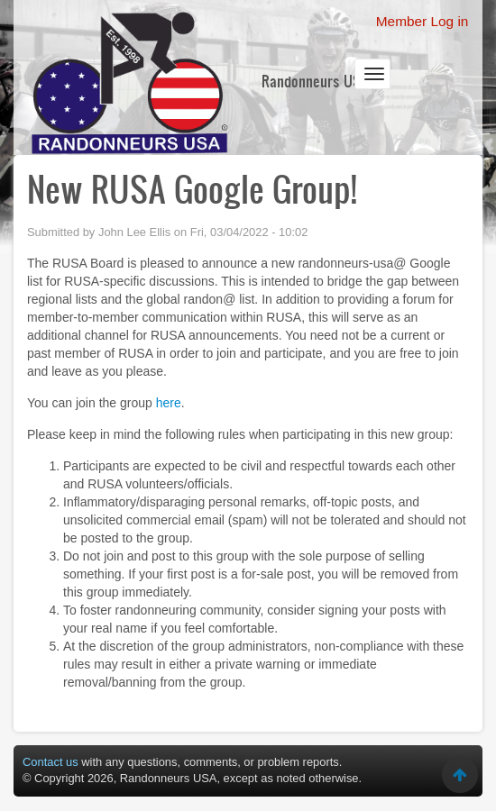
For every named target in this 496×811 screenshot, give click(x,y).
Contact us (50, 762)
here (168, 403)
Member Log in (422, 21)
